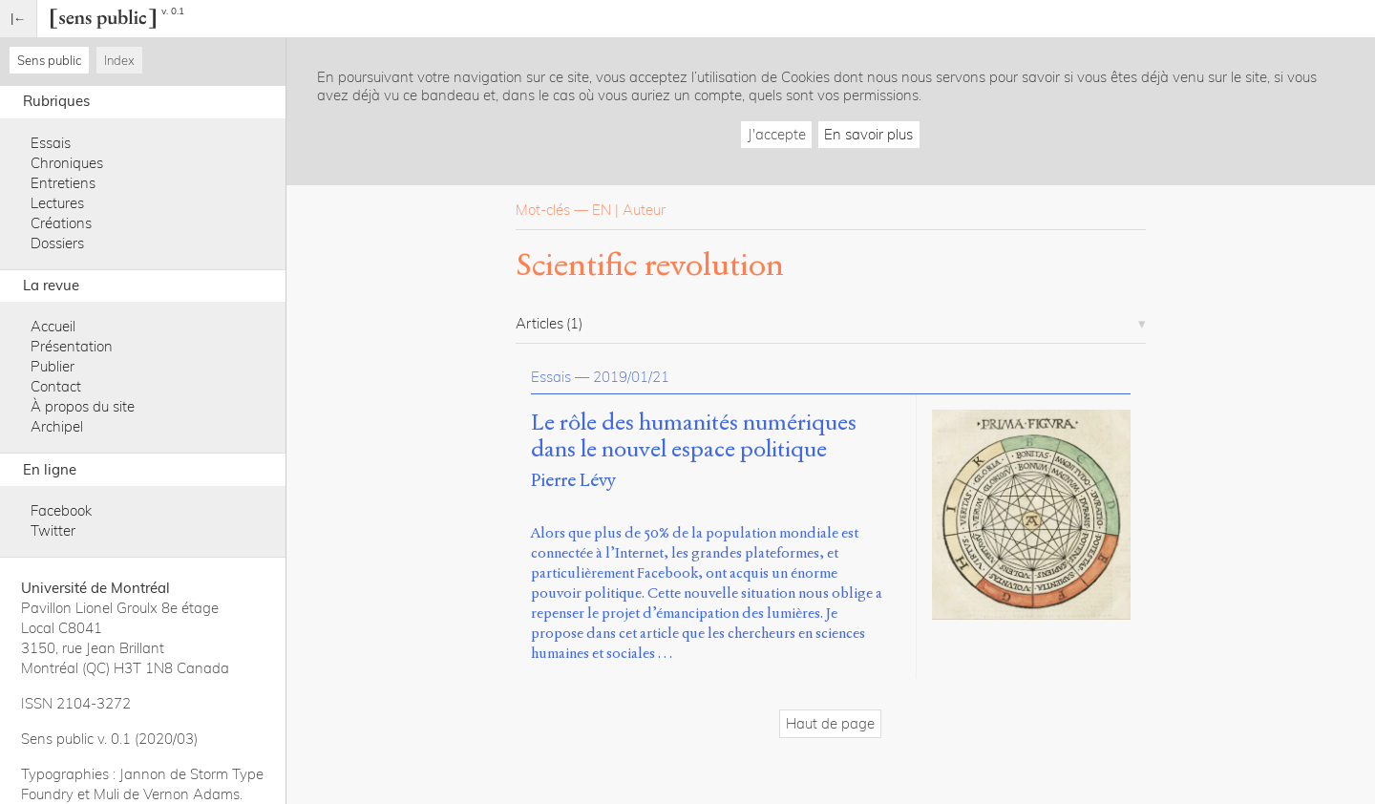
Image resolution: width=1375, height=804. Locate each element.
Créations (61, 223)
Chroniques (67, 163)
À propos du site (83, 406)
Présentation (72, 346)
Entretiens (63, 183)
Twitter (53, 530)
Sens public (49, 60)
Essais (51, 143)
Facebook (61, 510)
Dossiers (57, 243)
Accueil (53, 326)
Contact (56, 386)
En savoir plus (868, 134)
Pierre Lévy (573, 480)
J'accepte (777, 134)
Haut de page (830, 723)
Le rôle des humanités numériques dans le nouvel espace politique (694, 436)
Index (119, 60)
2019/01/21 (631, 377)
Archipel (57, 426)
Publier (52, 366)
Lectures (57, 203)
